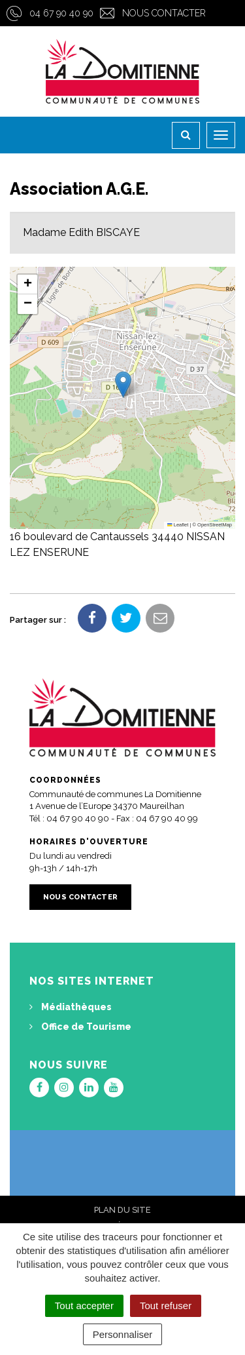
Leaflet (177, 525)
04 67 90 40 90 (61, 13)
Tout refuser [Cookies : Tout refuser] (165, 1305)
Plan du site (122, 1210)
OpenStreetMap (214, 525)
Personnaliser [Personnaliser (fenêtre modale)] (123, 1334)
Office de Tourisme (80, 1026)
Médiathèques (70, 1007)
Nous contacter (164, 13)
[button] (123, 384)
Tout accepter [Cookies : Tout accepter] (84, 1305)
